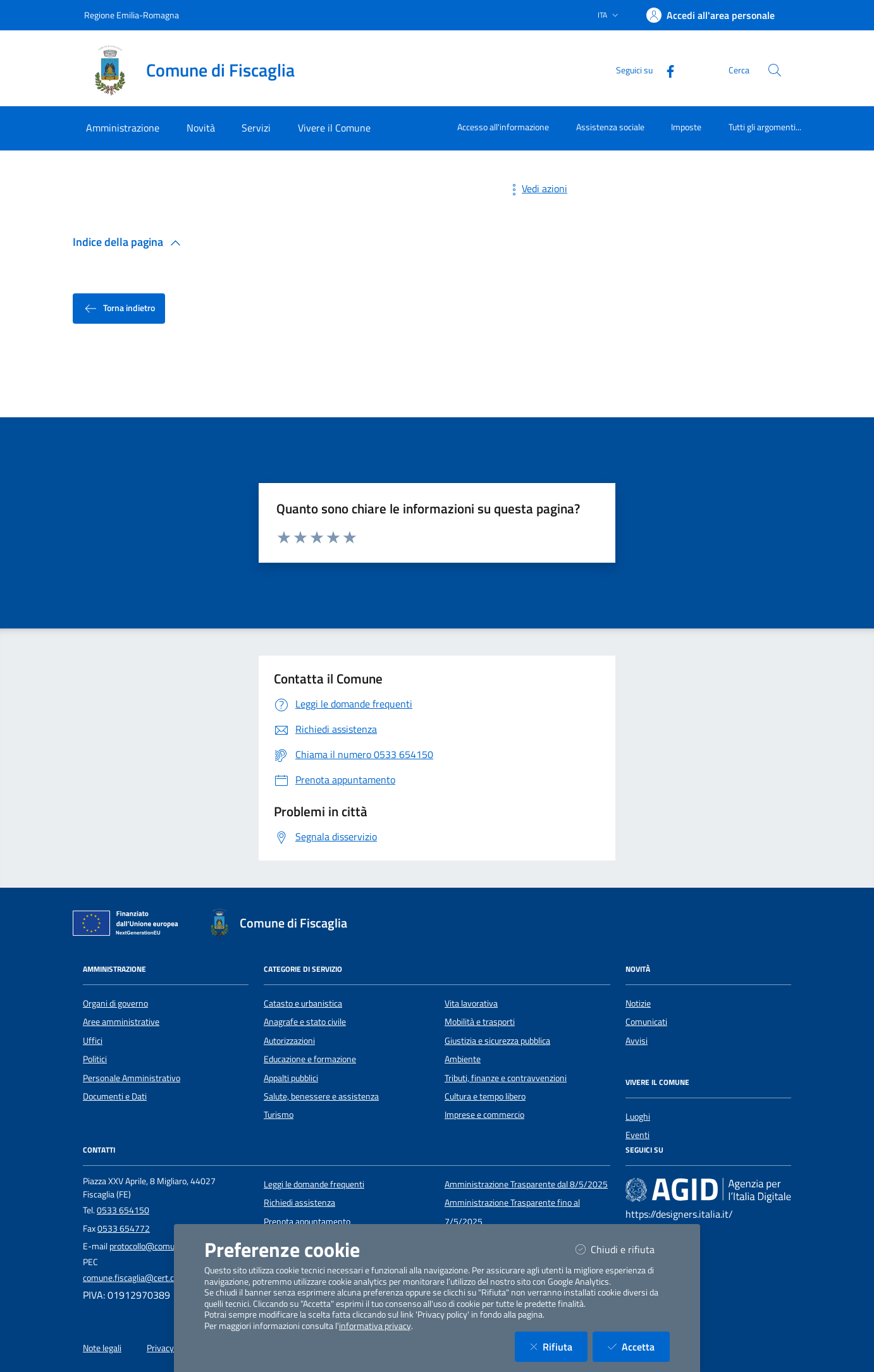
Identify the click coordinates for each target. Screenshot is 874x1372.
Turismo (278, 1115)
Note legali (102, 1348)
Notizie (638, 1003)
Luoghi (637, 1117)
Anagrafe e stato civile (305, 1022)
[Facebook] (665, 70)
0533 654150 (123, 1210)
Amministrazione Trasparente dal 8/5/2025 (526, 1184)
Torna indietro (119, 309)
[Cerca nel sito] (775, 70)
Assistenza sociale (610, 126)
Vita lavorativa (471, 1003)
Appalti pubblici (291, 1078)
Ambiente (463, 1059)
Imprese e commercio (484, 1115)
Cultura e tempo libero (485, 1096)
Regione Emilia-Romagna (131, 14)
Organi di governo (115, 1003)
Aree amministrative (121, 1022)
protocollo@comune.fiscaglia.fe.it (171, 1246)
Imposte (686, 126)
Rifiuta (559, 1346)
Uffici (92, 1041)
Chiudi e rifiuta (622, 1249)
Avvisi (636, 1041)
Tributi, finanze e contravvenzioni (506, 1078)
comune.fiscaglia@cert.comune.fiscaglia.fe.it (166, 1278)
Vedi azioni (537, 188)
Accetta (639, 1346)
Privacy (160, 1348)
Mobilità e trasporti (480, 1022)
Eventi (637, 1135)
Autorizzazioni (289, 1041)
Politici (95, 1059)
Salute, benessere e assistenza (321, 1096)
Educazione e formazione (310, 1059)
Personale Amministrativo (131, 1078)
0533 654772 (123, 1228)
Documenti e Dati (115, 1096)
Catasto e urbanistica (303, 1003)
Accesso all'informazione (503, 126)
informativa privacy (375, 1326)
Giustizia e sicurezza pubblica (497, 1041)
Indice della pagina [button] (129, 241)
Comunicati (646, 1022)
